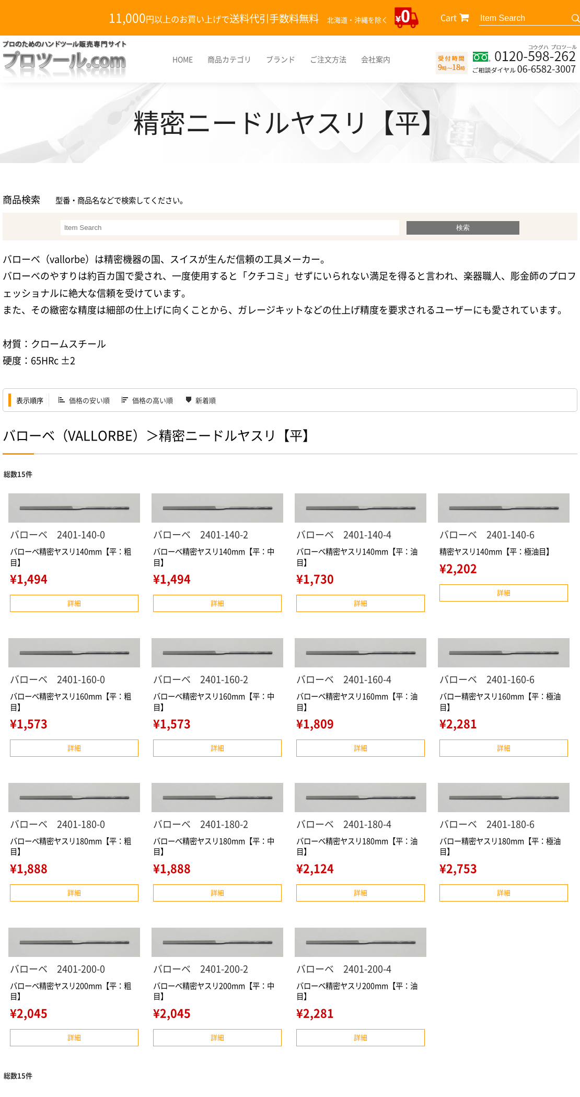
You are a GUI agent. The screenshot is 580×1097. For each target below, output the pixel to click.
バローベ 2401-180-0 (57, 824)
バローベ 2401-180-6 (487, 824)
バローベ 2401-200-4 (343, 969)
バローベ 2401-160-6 (487, 679)
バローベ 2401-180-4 (343, 824)
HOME (182, 59)
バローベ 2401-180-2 (200, 824)
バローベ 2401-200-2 (200, 969)
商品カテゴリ (229, 59)
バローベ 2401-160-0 (57, 679)
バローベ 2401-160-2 (200, 679)
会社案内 (375, 59)
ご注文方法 (328, 59)
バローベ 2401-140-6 (487, 534)
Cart (448, 17)
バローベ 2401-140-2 (200, 534)
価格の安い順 (89, 400)
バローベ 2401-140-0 (57, 534)
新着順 (205, 400)
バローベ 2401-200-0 (57, 969)
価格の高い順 (152, 400)
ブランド (280, 59)
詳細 (74, 603)
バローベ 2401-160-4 (343, 679)
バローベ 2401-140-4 (343, 534)
